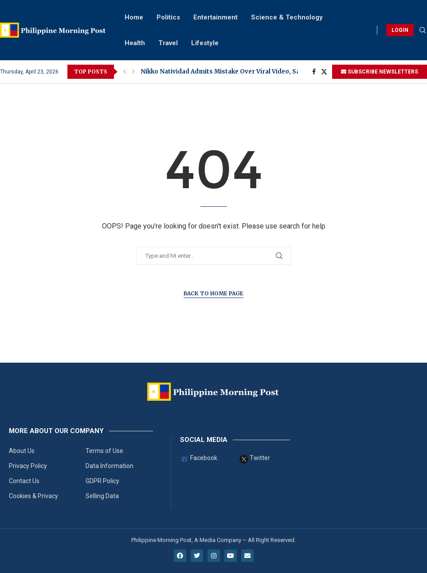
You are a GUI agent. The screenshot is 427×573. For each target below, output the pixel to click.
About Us (22, 451)
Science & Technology (287, 17)
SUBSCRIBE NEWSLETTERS (379, 72)
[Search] (422, 30)
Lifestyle (205, 43)
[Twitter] (324, 71)
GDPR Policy (102, 481)
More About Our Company (56, 431)
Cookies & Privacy (33, 496)
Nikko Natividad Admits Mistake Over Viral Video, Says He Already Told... (251, 71)
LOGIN (400, 30)
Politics (168, 17)
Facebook (198, 459)
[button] (124, 72)
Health (135, 43)
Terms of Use (104, 451)
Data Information (109, 466)
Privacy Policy (28, 466)
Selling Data (102, 496)
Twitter (254, 459)
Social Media (203, 440)
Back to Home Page (213, 293)
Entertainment (215, 17)
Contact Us (24, 481)
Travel (168, 43)
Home (134, 17)
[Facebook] (314, 71)
